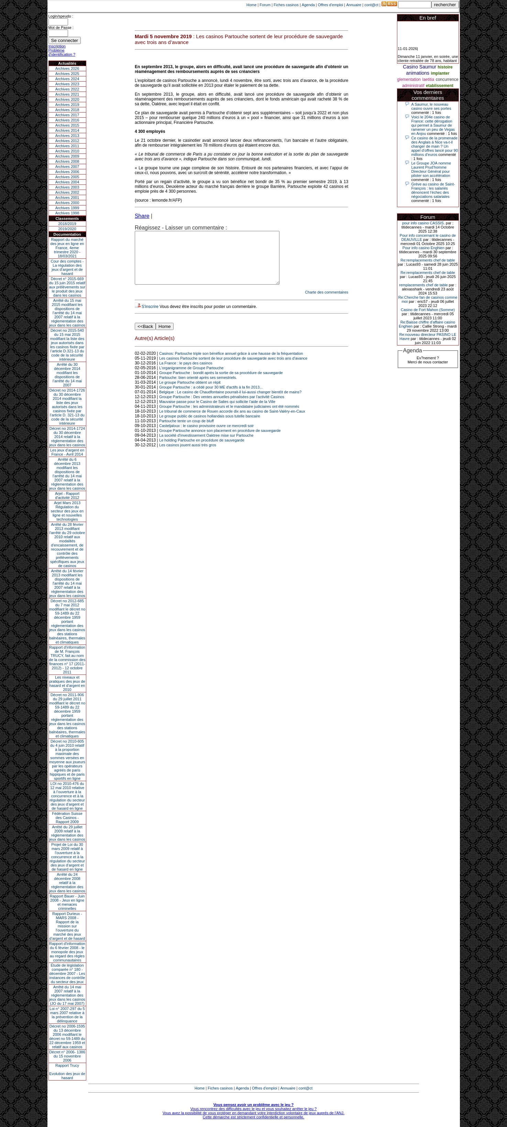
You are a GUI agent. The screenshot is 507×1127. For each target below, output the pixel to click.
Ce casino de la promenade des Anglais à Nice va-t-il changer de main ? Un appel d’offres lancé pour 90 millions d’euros (434, 146)
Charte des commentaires (326, 302)
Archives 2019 (67, 105)
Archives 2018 (67, 110)
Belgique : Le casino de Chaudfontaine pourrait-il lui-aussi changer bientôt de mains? (230, 402)
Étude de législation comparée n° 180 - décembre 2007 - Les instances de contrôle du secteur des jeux (67, 973)
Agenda (308, 5)
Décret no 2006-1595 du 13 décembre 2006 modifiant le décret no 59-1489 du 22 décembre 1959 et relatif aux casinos (67, 1036)
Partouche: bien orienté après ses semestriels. (198, 388)
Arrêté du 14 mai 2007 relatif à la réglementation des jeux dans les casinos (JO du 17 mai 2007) (67, 995)
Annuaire (353, 5)
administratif (413, 85)
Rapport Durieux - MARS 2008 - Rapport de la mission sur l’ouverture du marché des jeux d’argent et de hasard (67, 926)
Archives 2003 (67, 187)
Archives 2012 (67, 141)
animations (417, 73)
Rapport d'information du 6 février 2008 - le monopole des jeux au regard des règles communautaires (67, 952)
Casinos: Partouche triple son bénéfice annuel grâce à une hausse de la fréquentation (231, 364)
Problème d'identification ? (62, 52)
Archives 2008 (67, 161)
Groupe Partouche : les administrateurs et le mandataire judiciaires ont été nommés (229, 417)
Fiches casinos (286, 5)
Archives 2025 (67, 74)
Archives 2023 (67, 84)
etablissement (439, 85)
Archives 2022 (67, 89)
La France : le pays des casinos (185, 373)
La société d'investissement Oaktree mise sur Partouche (206, 446)
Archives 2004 (67, 182)
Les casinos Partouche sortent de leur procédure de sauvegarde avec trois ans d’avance (233, 368)
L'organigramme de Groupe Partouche (191, 378)
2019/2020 (67, 229)
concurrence (447, 79)
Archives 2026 (67, 68)
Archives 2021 (67, 94)
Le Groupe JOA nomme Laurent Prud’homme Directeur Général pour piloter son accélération (431, 169)
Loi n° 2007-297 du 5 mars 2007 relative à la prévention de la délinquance (67, 1015)
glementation (409, 79)
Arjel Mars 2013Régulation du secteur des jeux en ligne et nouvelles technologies (67, 511)
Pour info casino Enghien (423, 248)
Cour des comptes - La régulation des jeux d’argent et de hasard (67, 267)
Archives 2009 (67, 156)
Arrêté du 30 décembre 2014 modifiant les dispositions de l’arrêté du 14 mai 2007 (67, 374)
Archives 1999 (67, 208)
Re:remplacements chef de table (427, 260)
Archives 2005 (67, 177)
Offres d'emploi (330, 5)
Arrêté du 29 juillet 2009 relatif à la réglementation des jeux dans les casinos (67, 833)
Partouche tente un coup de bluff (186, 431)
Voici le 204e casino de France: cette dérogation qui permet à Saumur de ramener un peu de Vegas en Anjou (433, 125)
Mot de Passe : (61, 27)
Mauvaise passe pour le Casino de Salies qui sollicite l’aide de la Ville (217, 412)
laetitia (428, 79)
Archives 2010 (67, 151)
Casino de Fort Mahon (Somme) (428, 310)
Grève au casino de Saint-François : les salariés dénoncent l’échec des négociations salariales (433, 190)
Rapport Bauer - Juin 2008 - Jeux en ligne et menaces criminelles (67, 902)
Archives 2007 (67, 166)
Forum (265, 5)
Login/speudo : (60, 16)
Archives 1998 (67, 213)
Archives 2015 (67, 125)
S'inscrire (150, 317)
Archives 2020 (67, 99)
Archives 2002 (67, 192)
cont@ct (371, 5)
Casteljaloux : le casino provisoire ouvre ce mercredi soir (206, 436)
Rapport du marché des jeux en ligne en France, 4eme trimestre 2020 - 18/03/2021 (67, 247)
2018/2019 (67, 224)
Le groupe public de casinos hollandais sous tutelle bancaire (209, 426)
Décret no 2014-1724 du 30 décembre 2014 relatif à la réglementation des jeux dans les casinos (67, 436)
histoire (445, 67)
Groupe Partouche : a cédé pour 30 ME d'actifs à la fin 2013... (211, 397)
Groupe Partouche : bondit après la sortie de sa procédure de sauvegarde (221, 383)
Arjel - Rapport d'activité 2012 (67, 495)
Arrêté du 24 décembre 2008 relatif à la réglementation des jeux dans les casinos (67, 882)
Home (251, 5)
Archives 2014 (67, 130)
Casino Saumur (419, 67)
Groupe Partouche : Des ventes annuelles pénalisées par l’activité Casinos (221, 407)
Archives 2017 (67, 115)
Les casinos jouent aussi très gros (187, 455)
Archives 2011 (67, 146)
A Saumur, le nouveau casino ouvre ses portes (431, 106)
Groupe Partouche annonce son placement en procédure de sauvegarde (219, 441)
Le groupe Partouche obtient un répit (190, 393)
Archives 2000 (67, 203)
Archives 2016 (67, 120)
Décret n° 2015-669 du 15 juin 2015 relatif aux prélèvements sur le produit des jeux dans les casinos (67, 287)
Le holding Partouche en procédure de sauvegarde (201, 450)
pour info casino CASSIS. (423, 223)
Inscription (57, 46)
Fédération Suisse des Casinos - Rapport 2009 (67, 817)
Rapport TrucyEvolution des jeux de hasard (67, 1071)
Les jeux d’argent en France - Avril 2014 (67, 452)
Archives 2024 (67, 79)
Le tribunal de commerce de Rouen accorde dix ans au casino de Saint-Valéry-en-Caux (232, 421)
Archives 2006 (67, 172)
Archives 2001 (67, 197)
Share (142, 216)
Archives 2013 (67, 136)
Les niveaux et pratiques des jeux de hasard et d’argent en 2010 (67, 683)
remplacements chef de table (423, 285)
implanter (440, 73)
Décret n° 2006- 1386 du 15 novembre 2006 (67, 1056)
